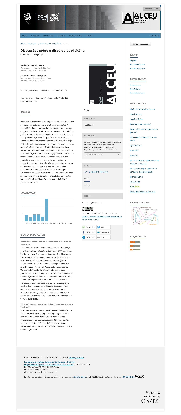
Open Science (136, 145)
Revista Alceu (79, 377)
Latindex (134, 155)
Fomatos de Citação (94, 154)
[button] (89, 227)
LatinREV (134, 150)
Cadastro (148, 9)
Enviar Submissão (140, 44)
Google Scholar (136, 119)
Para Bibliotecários (137, 93)
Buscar (154, 36)
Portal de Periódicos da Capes (142, 192)
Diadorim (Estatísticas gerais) (142, 109)
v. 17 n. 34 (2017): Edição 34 (49, 44)
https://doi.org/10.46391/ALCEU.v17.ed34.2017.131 (46, 90)
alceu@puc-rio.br (76, 357)
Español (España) (137, 64)
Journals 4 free (136, 177)
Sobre (89, 36)
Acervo (61, 36)
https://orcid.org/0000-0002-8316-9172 (32, 81)
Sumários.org (135, 114)
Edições (35, 36)
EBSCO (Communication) (140, 124)
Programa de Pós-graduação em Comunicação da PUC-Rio (48, 364)
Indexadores (75, 36)
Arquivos (32, 44)
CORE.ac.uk (135, 182)
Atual (25, 36)
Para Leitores (135, 85)
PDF (87, 110)
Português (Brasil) (137, 68)
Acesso (157, 9)
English (133, 60)
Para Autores (135, 89)
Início (23, 44)
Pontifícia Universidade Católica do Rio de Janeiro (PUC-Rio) (49, 362)
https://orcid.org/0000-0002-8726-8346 (33, 70)
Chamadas (48, 36)
